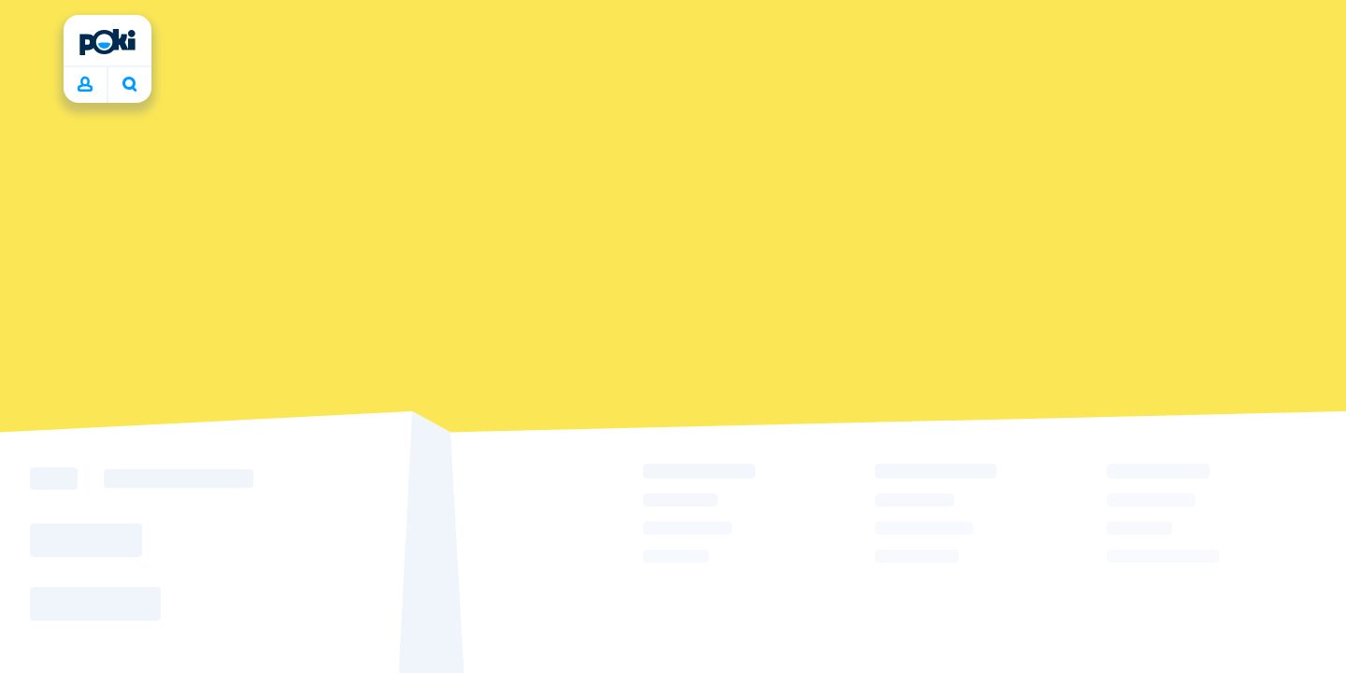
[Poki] (107, 42)
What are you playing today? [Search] (129, 84)
